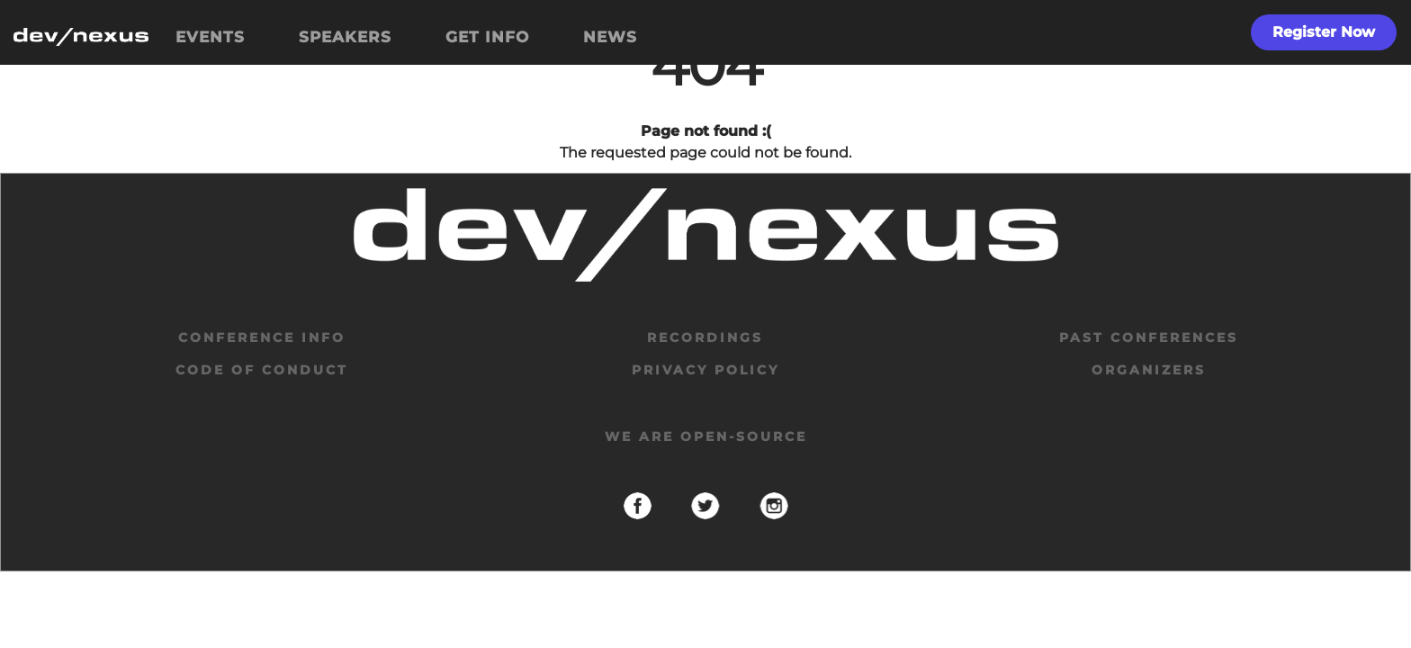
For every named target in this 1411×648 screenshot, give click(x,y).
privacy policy (705, 370)
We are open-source (706, 436)
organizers (1149, 370)
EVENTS (210, 37)
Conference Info (262, 337)
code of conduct (261, 370)
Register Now (1323, 31)
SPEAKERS (345, 37)
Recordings (705, 337)
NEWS (610, 37)
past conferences (1148, 337)
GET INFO (487, 37)
